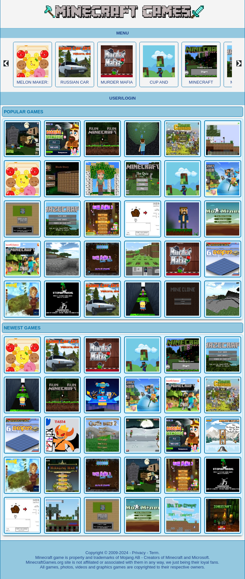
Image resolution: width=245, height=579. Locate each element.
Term (154, 552)
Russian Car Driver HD (75, 84)
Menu (122, 33)
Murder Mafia (117, 82)
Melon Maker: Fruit (32, 84)
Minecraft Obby (201, 84)
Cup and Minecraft (159, 84)
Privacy (139, 552)
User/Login (122, 98)
